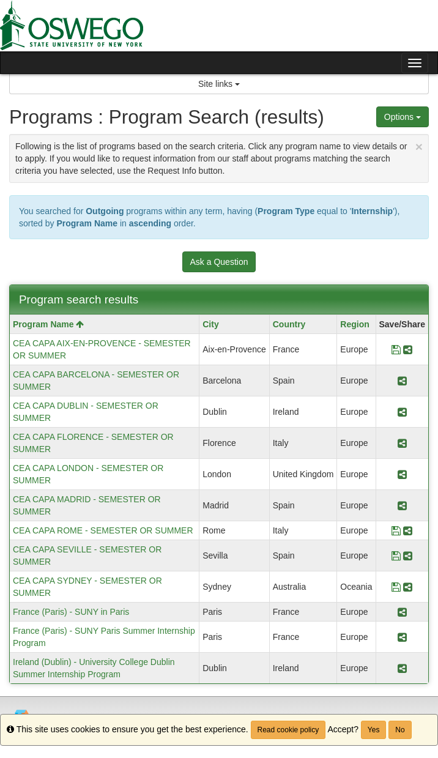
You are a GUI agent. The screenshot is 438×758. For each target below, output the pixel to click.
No (399, 730)
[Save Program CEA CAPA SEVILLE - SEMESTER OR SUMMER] (396, 555)
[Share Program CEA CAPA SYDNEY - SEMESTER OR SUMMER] (407, 587)
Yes (374, 730)
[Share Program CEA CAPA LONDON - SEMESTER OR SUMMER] (402, 474)
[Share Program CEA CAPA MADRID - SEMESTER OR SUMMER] (402, 505)
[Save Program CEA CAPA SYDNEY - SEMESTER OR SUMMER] (396, 587)
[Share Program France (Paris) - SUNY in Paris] (402, 612)
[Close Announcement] (419, 146)
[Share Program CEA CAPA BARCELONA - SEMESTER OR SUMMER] (402, 380)
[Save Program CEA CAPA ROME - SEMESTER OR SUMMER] (396, 530)
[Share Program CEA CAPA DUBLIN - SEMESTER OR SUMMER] (402, 412)
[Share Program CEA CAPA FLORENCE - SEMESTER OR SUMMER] (402, 443)
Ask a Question (219, 262)
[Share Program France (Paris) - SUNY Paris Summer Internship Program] (402, 637)
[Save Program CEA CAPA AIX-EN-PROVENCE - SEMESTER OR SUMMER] (396, 349)
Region (354, 324)
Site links (219, 84)
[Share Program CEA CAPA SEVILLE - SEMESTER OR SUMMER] (407, 555)
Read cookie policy (288, 730)
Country (289, 324)
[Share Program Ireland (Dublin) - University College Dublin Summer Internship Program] (402, 668)
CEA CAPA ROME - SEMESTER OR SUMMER (103, 530)
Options (402, 117)
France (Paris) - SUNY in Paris (71, 612)
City (210, 324)
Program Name (48, 324)
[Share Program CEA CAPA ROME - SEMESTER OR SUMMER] (407, 530)
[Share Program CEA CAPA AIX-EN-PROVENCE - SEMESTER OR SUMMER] (407, 349)
